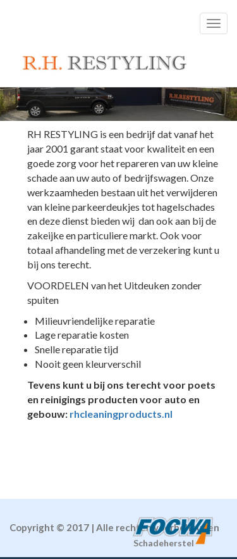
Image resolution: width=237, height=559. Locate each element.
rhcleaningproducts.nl (121, 414)
